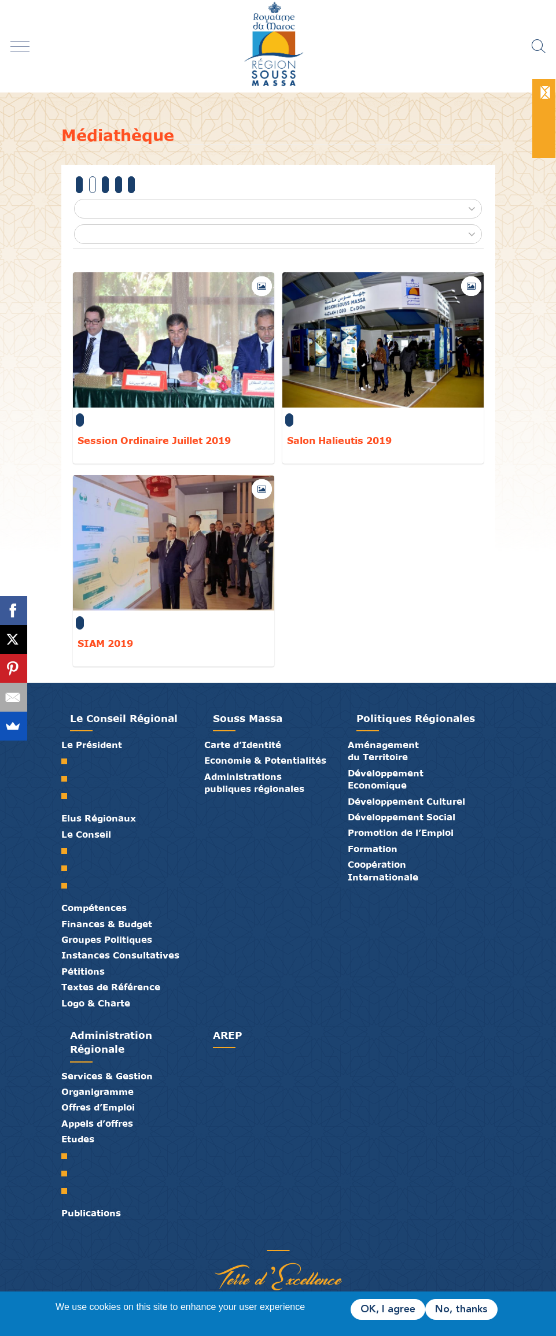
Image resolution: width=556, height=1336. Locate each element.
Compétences (94, 907)
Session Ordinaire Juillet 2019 (154, 440)
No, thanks (461, 1309)
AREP (227, 1035)
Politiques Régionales (415, 718)
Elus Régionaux (98, 818)
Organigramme (97, 1091)
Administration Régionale (111, 1042)
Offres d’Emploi (98, 1107)
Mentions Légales (321, 1238)
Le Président (91, 744)
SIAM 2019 (105, 643)
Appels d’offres (97, 1123)
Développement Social (401, 817)
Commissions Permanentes (68, 885)
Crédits (304, 1238)
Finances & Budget (106, 924)
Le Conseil (86, 834)
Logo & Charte (95, 1003)
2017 (118, 184)
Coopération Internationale (383, 870)
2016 (131, 184)
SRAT (68, 1156)
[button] (277, 209)
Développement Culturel (406, 801)
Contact (287, 1238)
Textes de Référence (110, 987)
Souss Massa (247, 718)
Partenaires (235, 1238)
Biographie (68, 778)
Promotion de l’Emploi (401, 832)
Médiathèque (269, 1238)
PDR (68, 1173)
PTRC (68, 1191)
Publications (91, 1213)
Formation (372, 848)
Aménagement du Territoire (383, 750)
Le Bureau (68, 868)
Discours (68, 796)
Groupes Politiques (106, 939)
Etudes (77, 1139)
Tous (79, 184)
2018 (105, 184)
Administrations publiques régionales (254, 782)
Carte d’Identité (242, 744)
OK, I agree (387, 1309)
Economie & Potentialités (265, 760)
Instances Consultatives (120, 955)
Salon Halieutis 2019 (339, 440)
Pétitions (83, 971)
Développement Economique (386, 779)
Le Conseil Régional (124, 718)
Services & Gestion (107, 1076)
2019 (92, 184)
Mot (68, 761)
